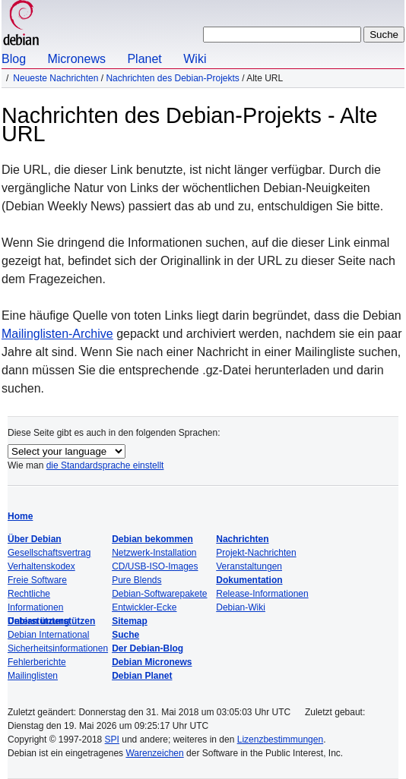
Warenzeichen (154, 753)
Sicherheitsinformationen (58, 648)
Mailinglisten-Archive (57, 333)
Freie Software (37, 580)
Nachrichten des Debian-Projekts (172, 78)
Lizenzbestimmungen (280, 739)
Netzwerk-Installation (154, 552)
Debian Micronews (152, 662)
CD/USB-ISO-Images (155, 566)
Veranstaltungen (249, 566)
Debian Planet (142, 675)
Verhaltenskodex (41, 566)
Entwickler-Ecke (144, 607)
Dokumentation (249, 580)
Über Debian (35, 539)
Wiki (194, 58)
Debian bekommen (152, 539)
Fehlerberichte (37, 662)
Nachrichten (242, 539)
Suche (125, 634)
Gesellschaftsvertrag (49, 552)
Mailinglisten (33, 675)
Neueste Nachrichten (55, 78)
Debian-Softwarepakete (159, 593)
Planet (144, 58)
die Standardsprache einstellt (105, 465)
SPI (112, 739)
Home (20, 516)
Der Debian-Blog (147, 648)
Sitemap (129, 621)
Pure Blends (136, 580)
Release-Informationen (262, 593)
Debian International (48, 634)
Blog (14, 58)
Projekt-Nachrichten (256, 552)
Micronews (76, 58)
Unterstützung (38, 621)
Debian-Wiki (240, 607)
